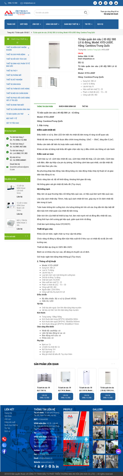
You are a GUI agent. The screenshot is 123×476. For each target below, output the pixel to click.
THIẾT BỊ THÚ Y (11, 71)
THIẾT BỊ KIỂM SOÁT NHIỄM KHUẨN (16, 48)
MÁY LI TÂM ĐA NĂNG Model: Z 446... (22, 222)
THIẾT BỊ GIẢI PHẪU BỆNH (15, 54)
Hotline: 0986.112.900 (85, 56)
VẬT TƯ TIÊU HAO (12, 123)
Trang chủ (11, 24)
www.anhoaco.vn (47, 462)
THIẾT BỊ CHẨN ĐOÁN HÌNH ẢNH (18, 109)
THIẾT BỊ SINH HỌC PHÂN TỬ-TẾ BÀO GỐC (18, 64)
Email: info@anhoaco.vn (86, 59)
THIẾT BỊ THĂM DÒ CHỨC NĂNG (17, 89)
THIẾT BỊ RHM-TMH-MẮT (15, 105)
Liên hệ (80, 53)
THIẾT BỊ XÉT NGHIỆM (14, 80)
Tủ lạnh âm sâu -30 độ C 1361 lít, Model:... (43, 390)
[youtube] (116, 3)
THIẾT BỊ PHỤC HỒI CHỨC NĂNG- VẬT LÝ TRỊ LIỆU (18, 99)
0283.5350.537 (43, 446)
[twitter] (100, 3)
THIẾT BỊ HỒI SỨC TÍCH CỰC (16, 59)
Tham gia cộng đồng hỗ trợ (109, 11)
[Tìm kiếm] (86, 13)
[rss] (53, 466)
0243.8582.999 (43, 433)
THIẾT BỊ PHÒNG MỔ (13, 75)
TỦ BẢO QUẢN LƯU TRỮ (14, 114)
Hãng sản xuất (52, 24)
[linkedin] (57, 466)
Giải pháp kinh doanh (111, 14)
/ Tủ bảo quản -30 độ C (21, 32)
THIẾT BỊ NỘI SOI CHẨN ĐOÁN (17, 93)
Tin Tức (88, 24)
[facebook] (95, 3)
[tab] (45, 106)
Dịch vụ (100, 24)
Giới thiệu (24, 24)
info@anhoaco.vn (29, 3)
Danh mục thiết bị (71, 24)
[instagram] (105, 3)
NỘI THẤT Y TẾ (11, 118)
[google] (111, 3)
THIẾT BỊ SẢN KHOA (13, 84)
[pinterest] (50, 466)
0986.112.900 (12, 3)
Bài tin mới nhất (10, 237)
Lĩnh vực (36, 24)
